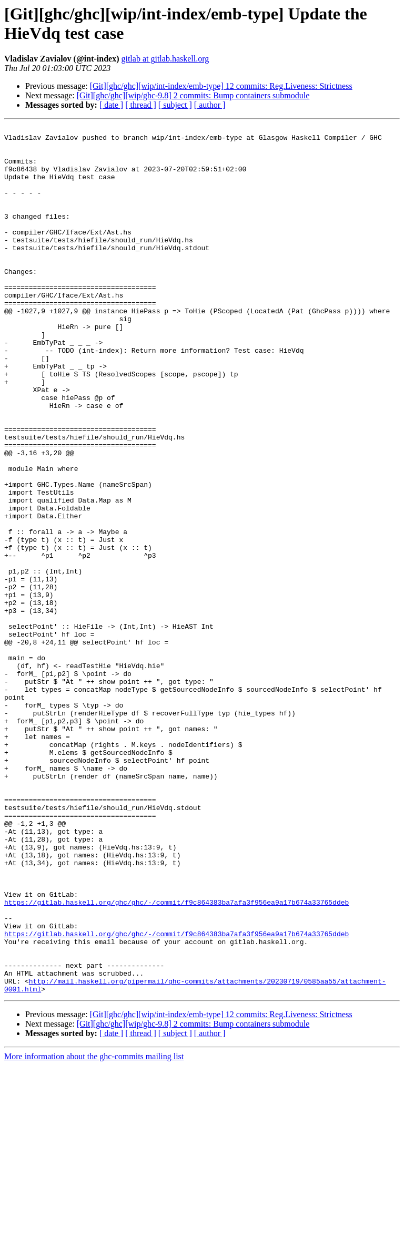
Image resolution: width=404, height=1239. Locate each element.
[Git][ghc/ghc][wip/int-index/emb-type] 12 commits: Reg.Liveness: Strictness (221, 85)
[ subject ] (175, 104)
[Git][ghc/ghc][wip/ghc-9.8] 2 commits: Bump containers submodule (193, 95)
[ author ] (210, 104)
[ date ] (111, 104)
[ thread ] (140, 104)
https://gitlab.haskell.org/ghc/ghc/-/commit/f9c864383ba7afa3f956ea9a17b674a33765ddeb (176, 1058)
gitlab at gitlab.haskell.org (165, 58)
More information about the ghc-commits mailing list (94, 1229)
